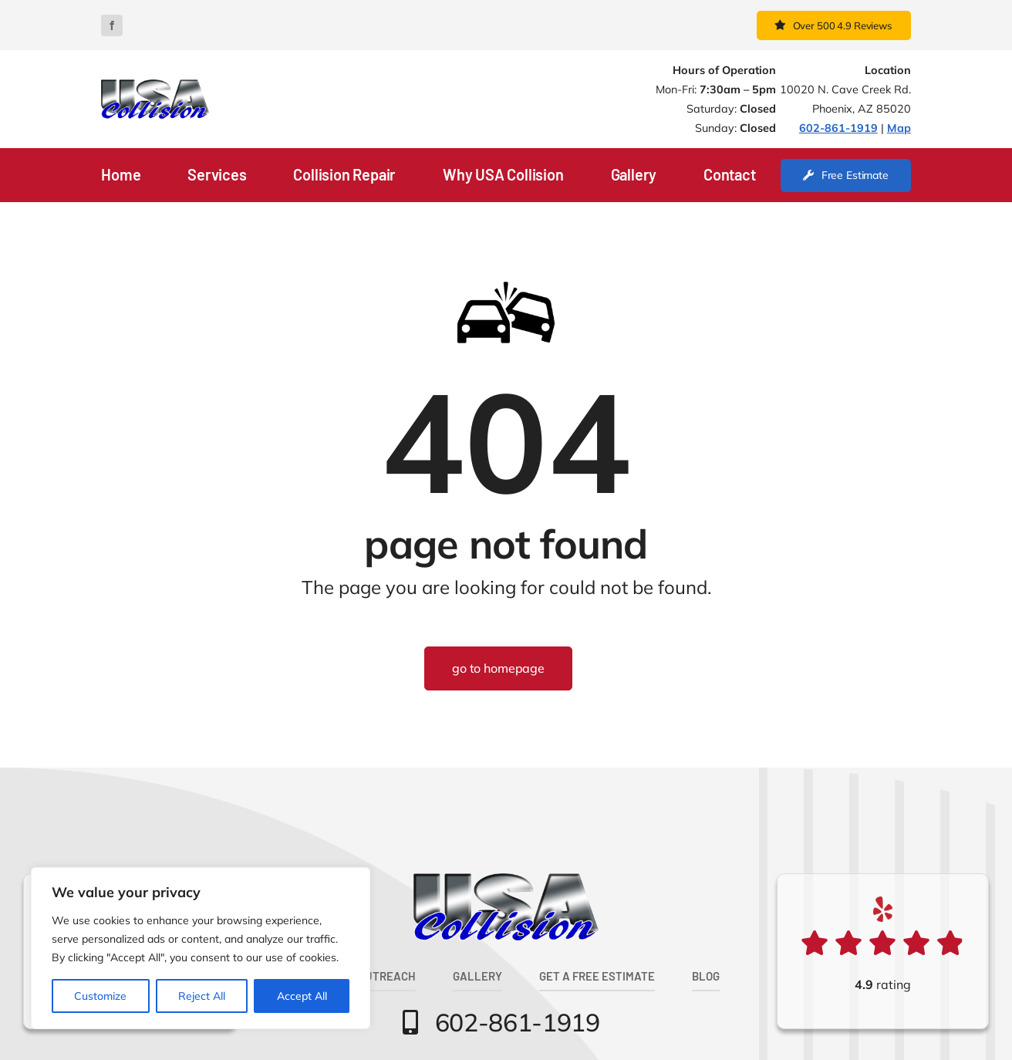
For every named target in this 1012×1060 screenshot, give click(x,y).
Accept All (302, 996)
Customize (100, 996)
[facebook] (112, 25)
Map (899, 128)
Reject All (201, 996)
